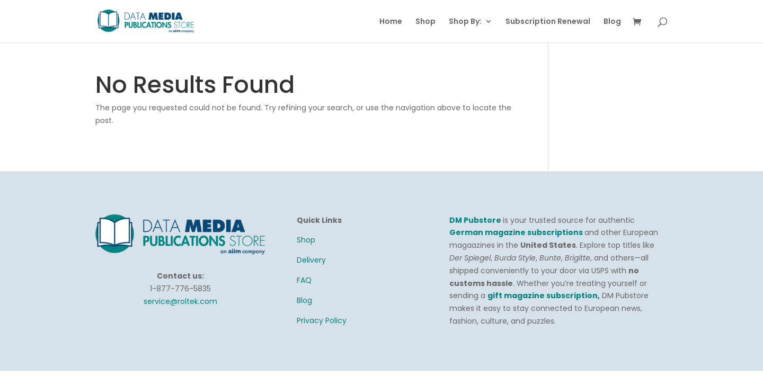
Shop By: (465, 22)
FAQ (304, 280)
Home (390, 22)
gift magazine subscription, (543, 295)
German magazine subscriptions (516, 232)
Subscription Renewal (547, 22)
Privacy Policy (322, 320)
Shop (425, 22)
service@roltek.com (180, 301)
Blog (612, 22)
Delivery (311, 260)
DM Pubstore (475, 220)
